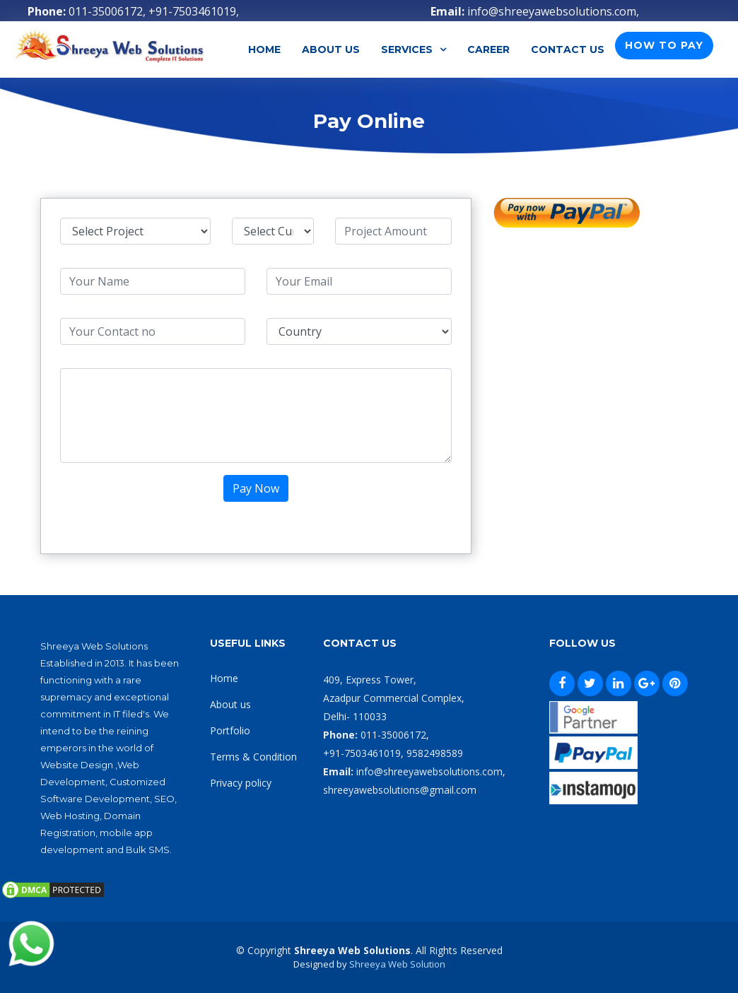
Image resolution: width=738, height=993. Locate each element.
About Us (331, 49)
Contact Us (567, 49)
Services (407, 49)
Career (488, 49)
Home (264, 49)
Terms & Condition (253, 756)
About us (230, 704)
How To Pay (664, 45)
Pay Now (256, 488)
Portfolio (230, 730)
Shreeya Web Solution (397, 964)
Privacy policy (240, 782)
